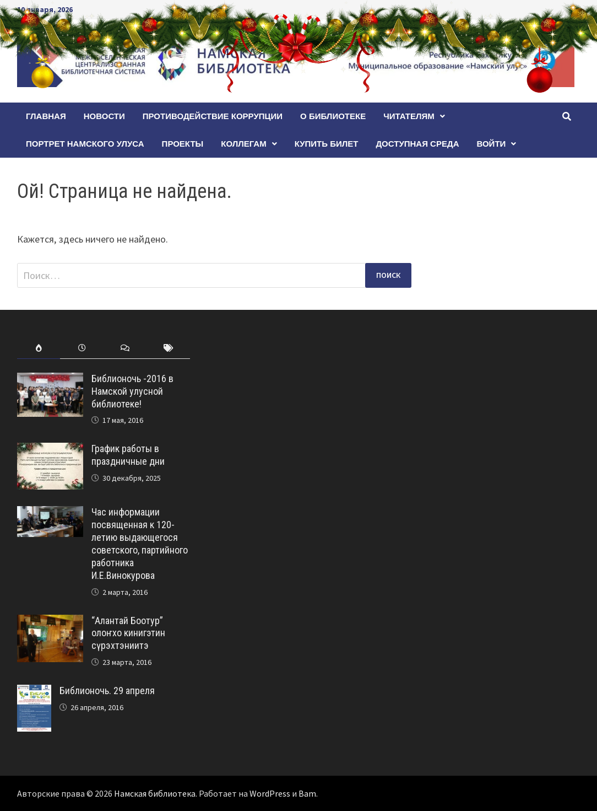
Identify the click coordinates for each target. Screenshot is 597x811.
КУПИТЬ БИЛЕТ (327, 143)
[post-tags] (168, 348)
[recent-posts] (82, 348)
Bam (307, 793)
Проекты (183, 143)
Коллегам (243, 143)
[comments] (125, 348)
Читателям (409, 116)
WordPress (269, 793)
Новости (104, 116)
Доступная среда (417, 143)
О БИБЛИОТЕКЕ (333, 116)
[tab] (39, 348)
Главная (46, 116)
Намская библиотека (155, 793)
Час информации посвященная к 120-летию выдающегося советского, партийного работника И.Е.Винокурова (139, 543)
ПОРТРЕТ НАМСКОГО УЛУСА (85, 143)
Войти (491, 143)
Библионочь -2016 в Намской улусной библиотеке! (132, 391)
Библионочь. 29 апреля (107, 690)
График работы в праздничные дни (128, 455)
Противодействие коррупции (213, 116)
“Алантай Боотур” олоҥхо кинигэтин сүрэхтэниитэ (128, 633)
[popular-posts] (39, 348)
